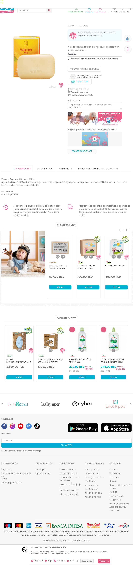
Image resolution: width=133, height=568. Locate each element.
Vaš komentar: (75, 123)
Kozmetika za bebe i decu (45, 28)
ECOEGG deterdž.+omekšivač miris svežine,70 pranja (18, 385)
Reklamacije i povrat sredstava (70, 502)
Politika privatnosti (68, 496)
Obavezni (38, 561)
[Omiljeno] (122, 9)
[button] (34, 10)
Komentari (65, 191)
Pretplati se (79, 104)
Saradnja (114, 500)
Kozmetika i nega (25, 28)
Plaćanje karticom (94, 516)
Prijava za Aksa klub (69, 517)
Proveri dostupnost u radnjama (98, 191)
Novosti (113, 504)
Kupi (60, 310)
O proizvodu (22, 191)
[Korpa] (129, 10)
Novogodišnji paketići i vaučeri (120, 510)
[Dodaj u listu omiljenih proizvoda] (19, 373)
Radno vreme (116, 519)
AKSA (3, 28)
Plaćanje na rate (93, 519)
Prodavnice (115, 523)
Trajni (49, 561)
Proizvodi (11, 28)
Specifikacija (45, 191)
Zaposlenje (114, 496)
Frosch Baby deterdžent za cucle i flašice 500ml (112, 383)
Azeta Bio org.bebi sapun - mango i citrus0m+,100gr (58, 291)
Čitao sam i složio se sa (22, 474)
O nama (113, 492)
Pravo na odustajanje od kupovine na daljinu (70, 510)
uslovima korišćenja (32, 474)
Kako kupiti (40, 492)
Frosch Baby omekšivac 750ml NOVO (80, 383)
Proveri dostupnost (82, 174)
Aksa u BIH (114, 533)
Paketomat (90, 504)
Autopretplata (91, 508)
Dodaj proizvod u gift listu (80, 118)
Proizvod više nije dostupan (84, 92)
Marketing (73, 561)
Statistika (61, 561)
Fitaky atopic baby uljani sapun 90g (86, 290)
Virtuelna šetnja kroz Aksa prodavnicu (119, 528)
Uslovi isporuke (92, 496)
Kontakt (113, 515)
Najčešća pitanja (43, 496)
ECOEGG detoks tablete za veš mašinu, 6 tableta (50, 383)
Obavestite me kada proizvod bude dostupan (93, 81)
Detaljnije (72, 77)
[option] (34, 70)
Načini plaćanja (92, 492)
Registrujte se (100, 12)
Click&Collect (91, 512)
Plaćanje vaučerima (94, 500)
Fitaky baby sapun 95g (115, 288)
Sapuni (61, 28)
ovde (16, 238)
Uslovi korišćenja (68, 492)
